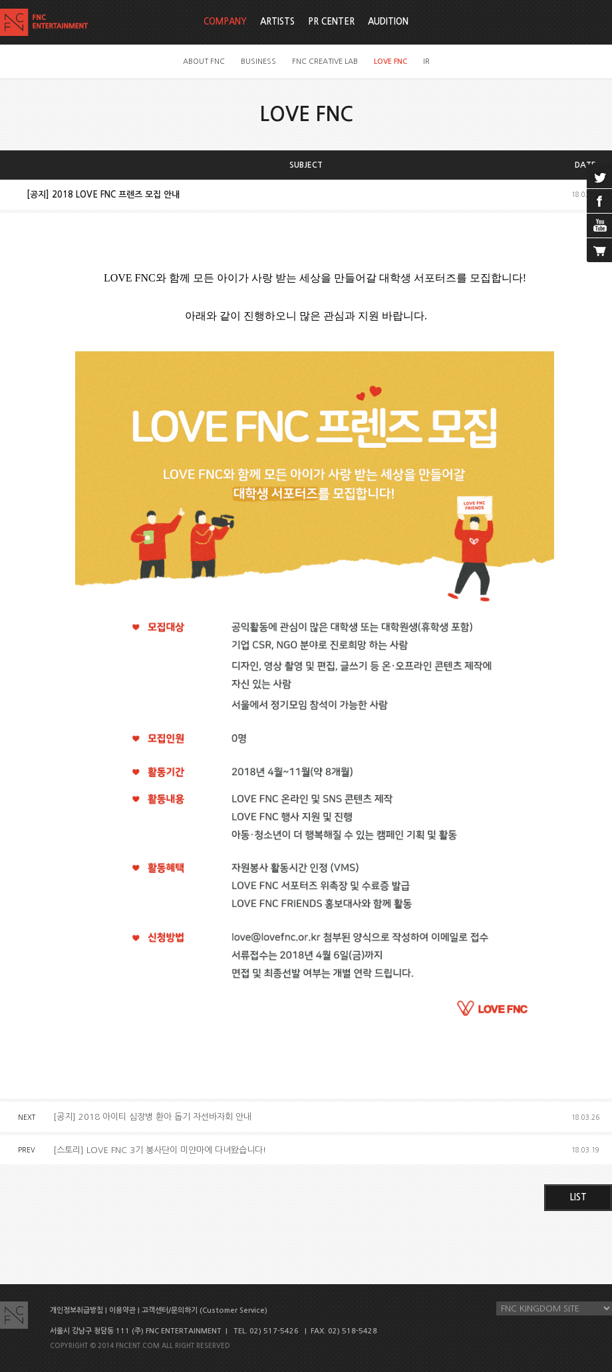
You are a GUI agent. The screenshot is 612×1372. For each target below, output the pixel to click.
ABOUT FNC (204, 61)
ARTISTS (277, 21)
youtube (599, 226)
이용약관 (122, 1310)
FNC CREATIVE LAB (325, 61)
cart (599, 250)
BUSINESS (258, 61)
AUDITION (388, 21)
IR (426, 61)
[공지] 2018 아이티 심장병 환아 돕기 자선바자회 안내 (152, 1117)
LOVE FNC (390, 61)
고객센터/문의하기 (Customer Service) (204, 1310)
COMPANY (225, 21)
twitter (599, 176)
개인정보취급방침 (76, 1310)
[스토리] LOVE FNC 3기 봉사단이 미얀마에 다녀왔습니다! (159, 1150)
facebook (599, 201)
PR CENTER (331, 21)
